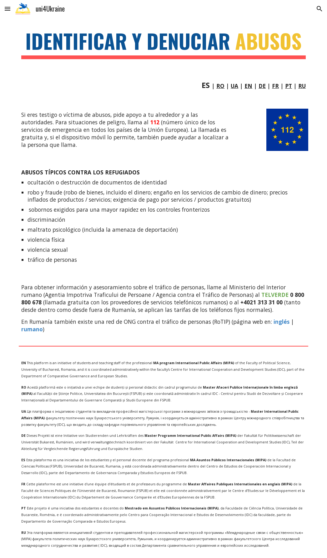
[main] (163, 44)
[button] (7, 8)
